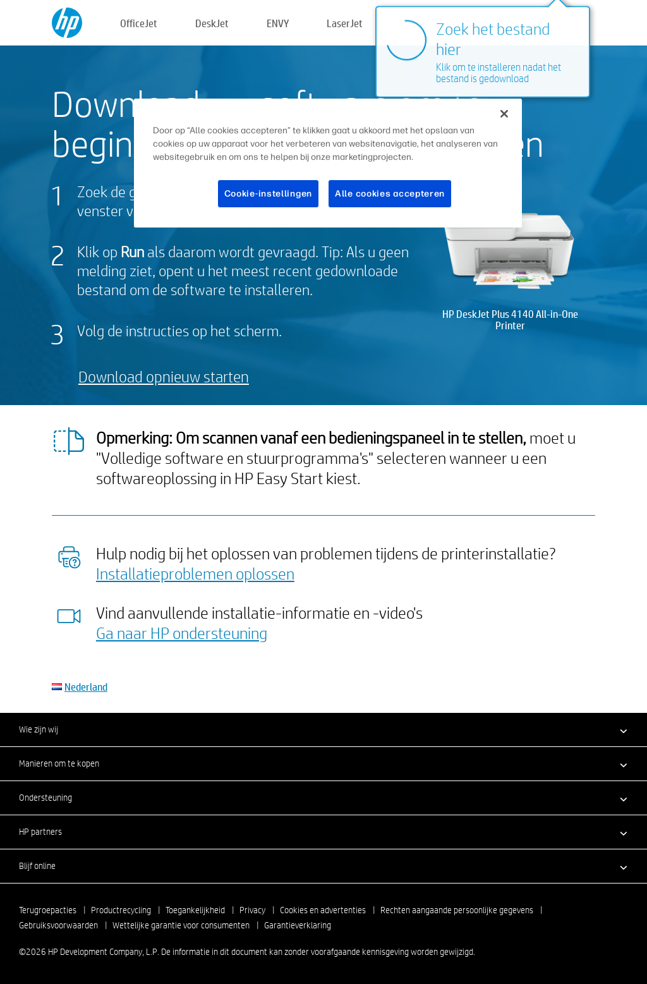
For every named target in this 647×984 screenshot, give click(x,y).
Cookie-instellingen (268, 193)
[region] (328, 163)
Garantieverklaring (297, 925)
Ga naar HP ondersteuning (181, 633)
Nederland (85, 686)
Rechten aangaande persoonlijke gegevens (456, 910)
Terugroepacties (47, 910)
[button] (323, 729)
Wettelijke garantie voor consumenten (181, 925)
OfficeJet (138, 23)
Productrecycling (121, 910)
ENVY (278, 23)
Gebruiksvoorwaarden (58, 925)
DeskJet (212, 23)
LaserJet (345, 23)
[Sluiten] (504, 114)
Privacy (252, 910)
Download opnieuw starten (163, 376)
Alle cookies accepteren (390, 193)
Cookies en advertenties (323, 910)
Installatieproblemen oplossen (195, 573)
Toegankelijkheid (195, 910)
